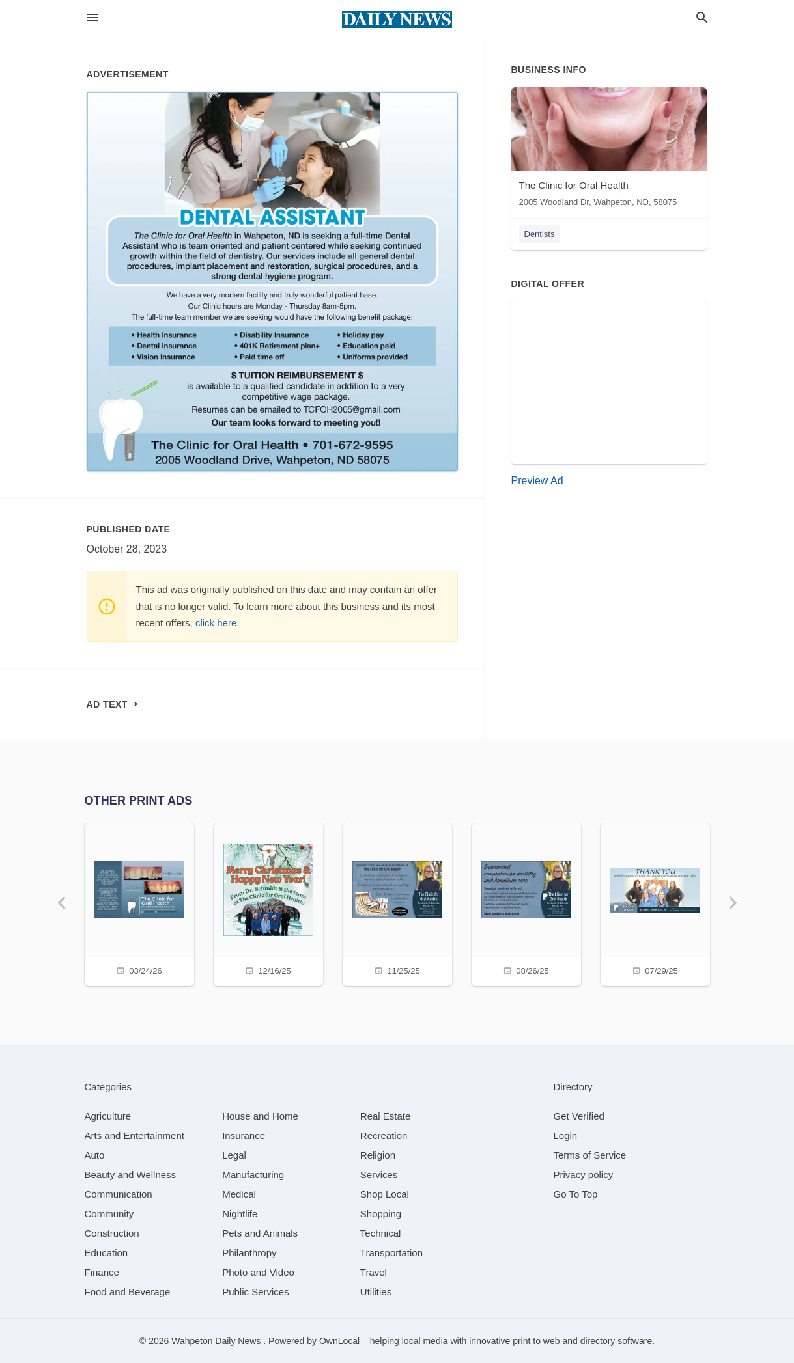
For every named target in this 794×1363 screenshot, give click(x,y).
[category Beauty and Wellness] (131, 1174)
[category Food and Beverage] (128, 1291)
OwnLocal (339, 1341)
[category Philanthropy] (249, 1252)
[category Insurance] (243, 1135)
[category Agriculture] (108, 1116)
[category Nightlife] (239, 1213)
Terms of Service (590, 1155)
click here (215, 622)
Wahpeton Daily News (217, 1341)
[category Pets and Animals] (260, 1233)
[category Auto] (95, 1155)
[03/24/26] (139, 903)
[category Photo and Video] (258, 1272)
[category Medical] (239, 1194)
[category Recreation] (384, 1135)
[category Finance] (102, 1272)
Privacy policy (584, 1174)
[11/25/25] (397, 903)
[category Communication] (118, 1194)
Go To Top (576, 1194)
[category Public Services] (255, 1291)
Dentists (539, 234)
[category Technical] (380, 1233)
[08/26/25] (526, 903)
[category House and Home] (260, 1116)
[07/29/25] (655, 903)
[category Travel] (373, 1272)
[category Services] (379, 1174)
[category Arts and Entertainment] (134, 1135)
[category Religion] (377, 1155)
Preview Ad (537, 480)
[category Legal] (234, 1155)
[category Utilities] (375, 1291)
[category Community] (109, 1213)
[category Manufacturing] (253, 1174)
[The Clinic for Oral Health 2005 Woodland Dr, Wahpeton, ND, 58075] (609, 150)
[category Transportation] (391, 1252)
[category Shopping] (380, 1213)
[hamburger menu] (92, 18)
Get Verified (579, 1116)
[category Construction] (112, 1233)
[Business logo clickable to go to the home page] (397, 19)
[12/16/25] (268, 903)
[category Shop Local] (384, 1194)
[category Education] (106, 1252)
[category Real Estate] (385, 1116)
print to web (536, 1341)
